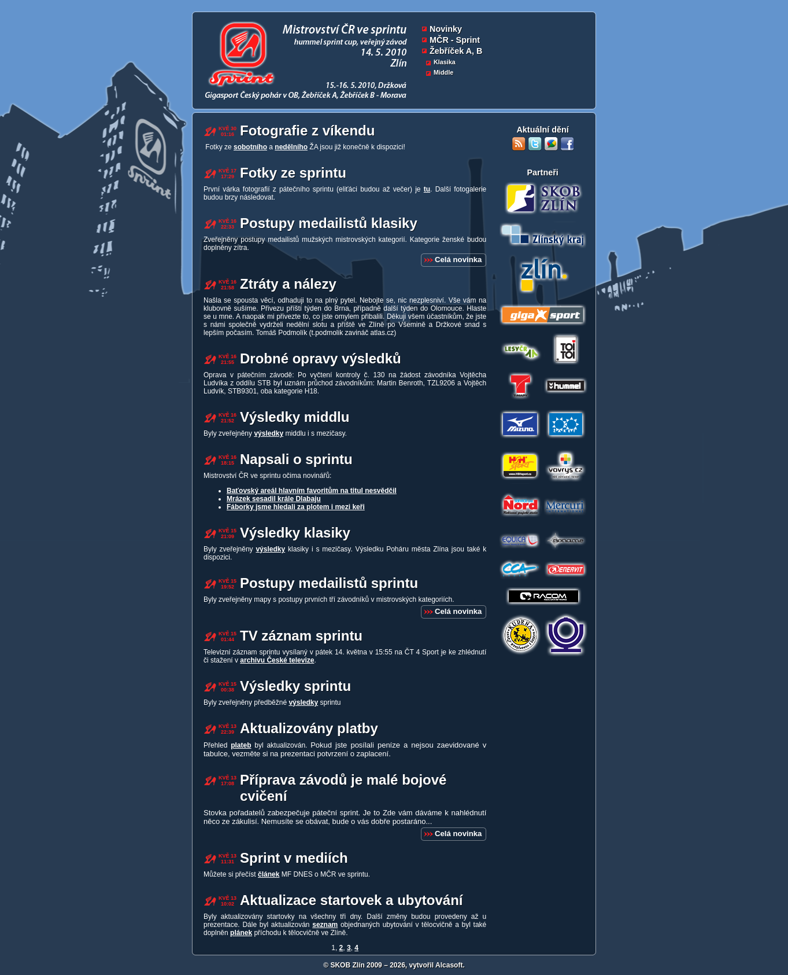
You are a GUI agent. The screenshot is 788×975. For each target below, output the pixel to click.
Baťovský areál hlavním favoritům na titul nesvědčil (312, 491)
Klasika (445, 61)
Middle (443, 72)
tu (427, 189)
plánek (241, 933)
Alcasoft (449, 965)
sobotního (250, 147)
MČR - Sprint (455, 40)
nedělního (291, 147)
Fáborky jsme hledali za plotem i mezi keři (296, 507)
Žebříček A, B (456, 51)
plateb (241, 745)
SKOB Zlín (347, 965)
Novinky (446, 29)
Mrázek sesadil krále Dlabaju (274, 499)
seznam (325, 925)
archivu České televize (277, 660)
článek (268, 874)
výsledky (268, 433)
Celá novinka (458, 259)
